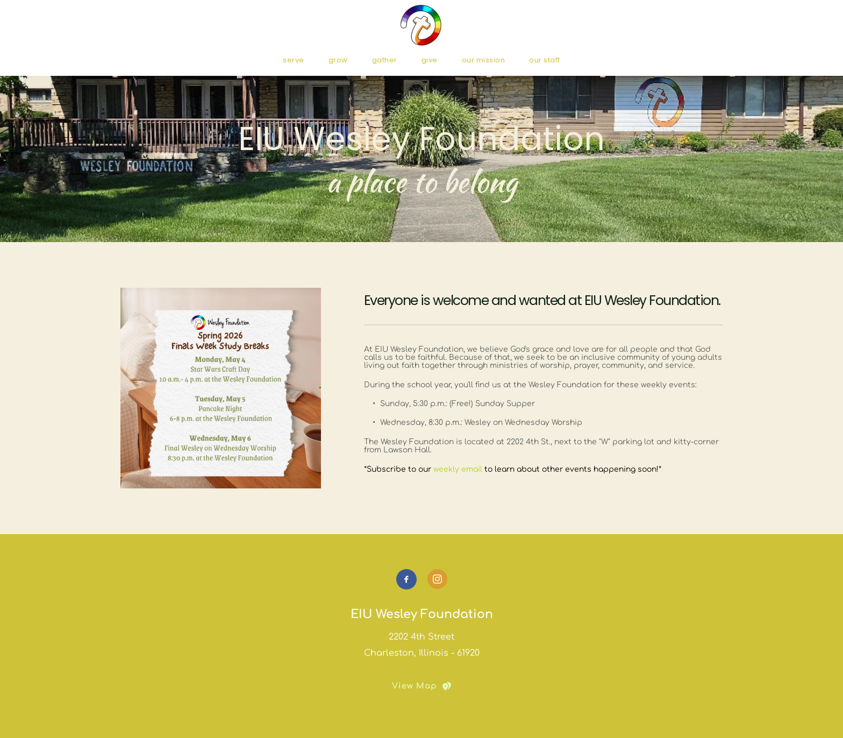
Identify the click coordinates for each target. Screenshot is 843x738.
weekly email (457, 469)
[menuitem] (293, 60)
